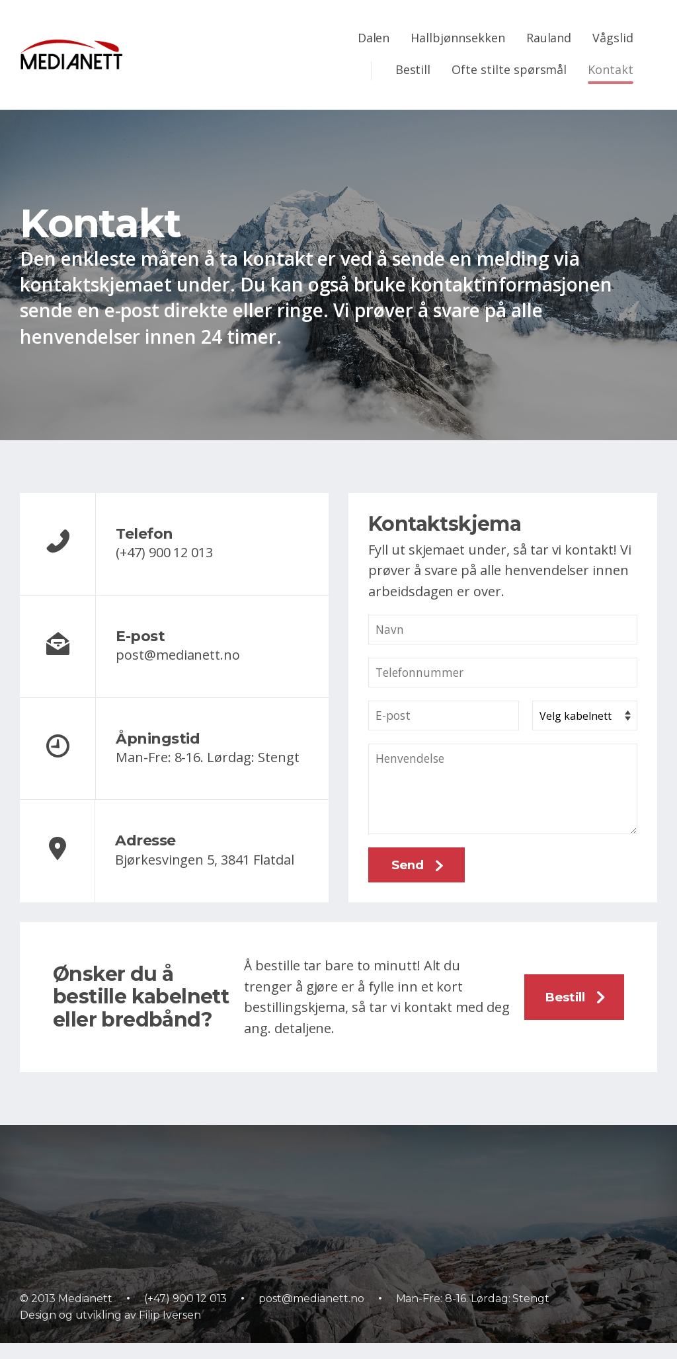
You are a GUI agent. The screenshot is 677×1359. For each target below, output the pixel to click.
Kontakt (610, 69)
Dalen (374, 38)
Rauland (549, 38)
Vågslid (612, 38)
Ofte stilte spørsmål (509, 69)
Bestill (413, 69)
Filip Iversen (170, 1331)
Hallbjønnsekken (457, 38)
